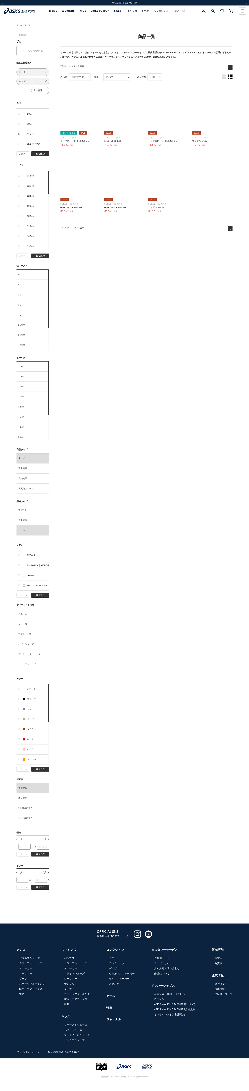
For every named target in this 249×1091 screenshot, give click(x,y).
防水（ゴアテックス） (32, 988)
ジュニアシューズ (27, 664)
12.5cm (28, 195)
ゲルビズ (114, 968)
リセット (22, 153)
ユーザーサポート (164, 963)
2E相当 (21, 324)
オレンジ (29, 759)
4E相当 (21, 345)
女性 (27, 123)
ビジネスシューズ (29, 958)
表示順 (63, 77)
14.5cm (28, 236)
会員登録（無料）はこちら (169, 993)
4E (19, 314)
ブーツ (23, 978)
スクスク (114, 983)
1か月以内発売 (25, 818)
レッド (28, 739)
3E (19, 304)
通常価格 (22, 520)
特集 (109, 1007)
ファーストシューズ (75, 1024)
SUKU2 (28, 575)
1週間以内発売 (25, 808)
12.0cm (28, 185)
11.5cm (28, 175)
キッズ (28, 133)
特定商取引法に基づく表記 (63, 1051)
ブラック (29, 699)
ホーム (19, 25)
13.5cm (28, 216)
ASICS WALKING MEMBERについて (174, 1004)
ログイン (159, 999)
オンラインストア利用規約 (169, 1014)
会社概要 (220, 983)
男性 (27, 113)
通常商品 (22, 468)
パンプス (69, 958)
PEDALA (29, 555)
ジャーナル (113, 1019)
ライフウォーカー (119, 978)
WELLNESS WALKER (35, 585)
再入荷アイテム (26, 488)
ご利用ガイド (161, 958)
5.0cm (21, 436)
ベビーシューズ (26, 644)
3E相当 (21, 335)
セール (27, 25)
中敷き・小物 (25, 634)
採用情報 (220, 988)
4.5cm (21, 426)
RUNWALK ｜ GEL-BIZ (36, 565)
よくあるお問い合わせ (167, 968)
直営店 (218, 958)
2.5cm (21, 386)
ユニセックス (31, 143)
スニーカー (23, 613)
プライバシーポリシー (29, 1051)
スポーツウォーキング (32, 983)
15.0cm (28, 246)
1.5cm (21, 366)
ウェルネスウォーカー (122, 973)
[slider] (20, 839)
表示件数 (141, 77)
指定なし (22, 510)
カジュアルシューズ (30, 963)
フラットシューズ (74, 973)
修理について (161, 973)
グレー (28, 709)
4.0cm (21, 416)
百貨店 (218, 963)
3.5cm (21, 406)
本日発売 (22, 797)
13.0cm (28, 205)
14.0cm (28, 226)
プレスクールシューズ (29, 654)
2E (19, 294)
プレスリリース (224, 993)
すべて (21, 458)
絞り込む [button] (40, 153)
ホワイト (29, 689)
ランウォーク (116, 963)
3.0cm (21, 396)
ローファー (25, 973)
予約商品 (22, 478)
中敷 (21, 993)
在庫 (96, 77)
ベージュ (29, 719)
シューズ (22, 624)
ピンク (28, 749)
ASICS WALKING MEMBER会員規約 (174, 1009)
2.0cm (21, 376)
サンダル (69, 983)
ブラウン (29, 729)
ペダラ (113, 958)
